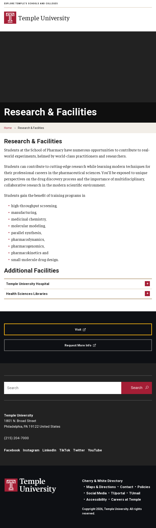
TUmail (134, 493)
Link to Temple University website (30, 486)
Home (8, 128)
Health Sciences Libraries (27, 294)
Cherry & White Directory (102, 481)
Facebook (12, 450)
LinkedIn (49, 450)
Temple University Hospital (27, 284)
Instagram (31, 450)
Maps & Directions (101, 487)
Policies (144, 487)
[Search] (62, 388)
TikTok (64, 450)
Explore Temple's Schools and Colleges (31, 3)
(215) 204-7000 (16, 438)
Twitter (79, 450)
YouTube (95, 450)
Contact (126, 487)
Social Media (96, 493)
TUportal (118, 493)
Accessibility (96, 499)
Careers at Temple (126, 499)
